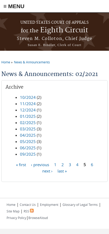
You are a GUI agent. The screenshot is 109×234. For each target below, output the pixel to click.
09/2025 (28, 154)
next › (47, 170)
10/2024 (28, 97)
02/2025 (28, 122)
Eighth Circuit (54, 30)
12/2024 (28, 110)
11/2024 (28, 103)
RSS (29, 211)
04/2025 (28, 135)
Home (5, 62)
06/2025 (28, 147)
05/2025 (28, 141)
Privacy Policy (16, 218)
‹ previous (40, 164)
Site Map (13, 211)
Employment (49, 204)
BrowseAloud (38, 218)
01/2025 (28, 116)
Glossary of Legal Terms (80, 204)
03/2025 (28, 128)
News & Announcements (32, 62)
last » (62, 170)
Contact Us (28, 204)
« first (21, 164)
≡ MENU (13, 6)
